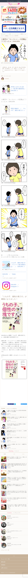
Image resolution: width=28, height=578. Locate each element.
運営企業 (3, 562)
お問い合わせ (4, 567)
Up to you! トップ (4, 34)
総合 (23, 454)
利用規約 (3, 564)
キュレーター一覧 (5, 550)
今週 (14, 454)
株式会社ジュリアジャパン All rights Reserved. (8, 572)
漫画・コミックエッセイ (14, 34)
